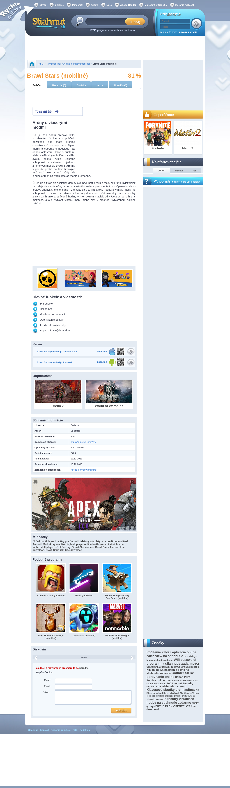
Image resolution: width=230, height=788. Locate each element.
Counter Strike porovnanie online (170, 675)
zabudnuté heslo (168, 32)
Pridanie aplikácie (61, 730)
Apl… (41, 63)
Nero (109, 5)
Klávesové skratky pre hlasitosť (170, 690)
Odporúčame (164, 115)
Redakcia (85, 730)
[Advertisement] (115, 48)
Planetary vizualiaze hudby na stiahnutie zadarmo (170, 700)
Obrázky (81, 85)
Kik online (152, 669)
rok (194, 170)
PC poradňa (177, 181)
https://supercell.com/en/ (83, 442)
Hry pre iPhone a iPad (115, 541)
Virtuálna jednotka (190, 667)
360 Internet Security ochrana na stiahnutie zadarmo (169, 685)
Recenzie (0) (59, 85)
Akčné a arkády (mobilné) (76, 63)
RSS (75, 730)
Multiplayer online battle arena (88, 544)
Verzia (100, 85)
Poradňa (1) (120, 85)
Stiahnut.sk (48, 22)
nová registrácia (188, 32)
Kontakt (44, 730)
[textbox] (106, 21)
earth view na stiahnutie (164, 656)
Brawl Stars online (83, 547)
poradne (84, 668)
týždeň (161, 170)
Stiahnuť (33, 730)
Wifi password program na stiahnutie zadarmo (171, 661)
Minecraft (77, 5)
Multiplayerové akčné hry (56, 547)
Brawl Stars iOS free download (64, 550)
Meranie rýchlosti (185, 5)
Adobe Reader (128, 5)
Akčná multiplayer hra (46, 541)
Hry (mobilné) (54, 63)
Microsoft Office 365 (155, 5)
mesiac (179, 170)
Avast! (94, 5)
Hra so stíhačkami (171, 693)
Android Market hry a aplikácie (51, 544)
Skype (43, 5)
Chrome (59, 5)
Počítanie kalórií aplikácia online (171, 652)
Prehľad (37, 85)
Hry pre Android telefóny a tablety (80, 541)
